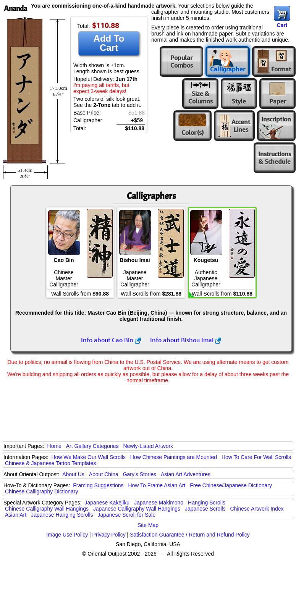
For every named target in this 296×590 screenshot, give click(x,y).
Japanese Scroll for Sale (126, 515)
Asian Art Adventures (185, 474)
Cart (282, 25)
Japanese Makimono (158, 502)
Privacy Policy (109, 535)
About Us (73, 474)
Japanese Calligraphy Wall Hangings (136, 509)
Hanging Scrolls (206, 502)
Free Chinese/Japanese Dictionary (231, 485)
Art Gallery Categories (92, 446)
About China (103, 474)
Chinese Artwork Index (257, 509)
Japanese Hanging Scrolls (62, 515)
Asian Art (15, 515)
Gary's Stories (139, 474)
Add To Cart (109, 43)
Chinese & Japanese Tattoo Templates (50, 463)
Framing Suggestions (98, 485)
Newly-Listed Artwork (148, 446)
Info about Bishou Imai (185, 340)
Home (54, 446)
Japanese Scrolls (205, 509)
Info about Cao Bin (111, 340)
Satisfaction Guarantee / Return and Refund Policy (190, 535)
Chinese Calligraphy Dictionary (41, 491)
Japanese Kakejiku (107, 502)
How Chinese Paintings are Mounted (173, 457)
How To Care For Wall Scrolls (256, 457)
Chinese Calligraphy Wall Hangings (47, 509)
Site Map (148, 525)
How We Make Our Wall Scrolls (88, 457)
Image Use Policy (67, 535)
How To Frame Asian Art (156, 485)
